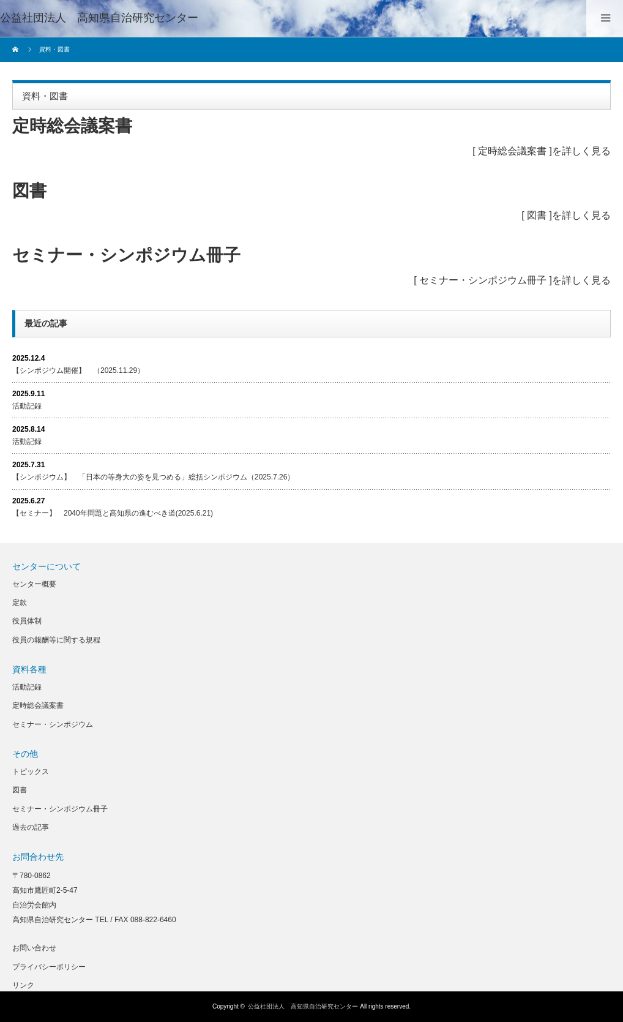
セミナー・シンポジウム (52, 724)
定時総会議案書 (512, 151)
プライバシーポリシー (49, 967)
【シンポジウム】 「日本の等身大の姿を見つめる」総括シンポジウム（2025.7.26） (153, 477)
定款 (19, 602)
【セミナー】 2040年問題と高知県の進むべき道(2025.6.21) (112, 513)
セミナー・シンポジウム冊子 (483, 280)
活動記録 (27, 406)
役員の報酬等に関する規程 (56, 640)
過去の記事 (30, 827)
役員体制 (27, 621)
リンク (23, 985)
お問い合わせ (34, 948)
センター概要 (34, 584)
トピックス (30, 771)
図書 (537, 215)
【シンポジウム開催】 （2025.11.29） (78, 370)
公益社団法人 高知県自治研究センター (99, 18)
